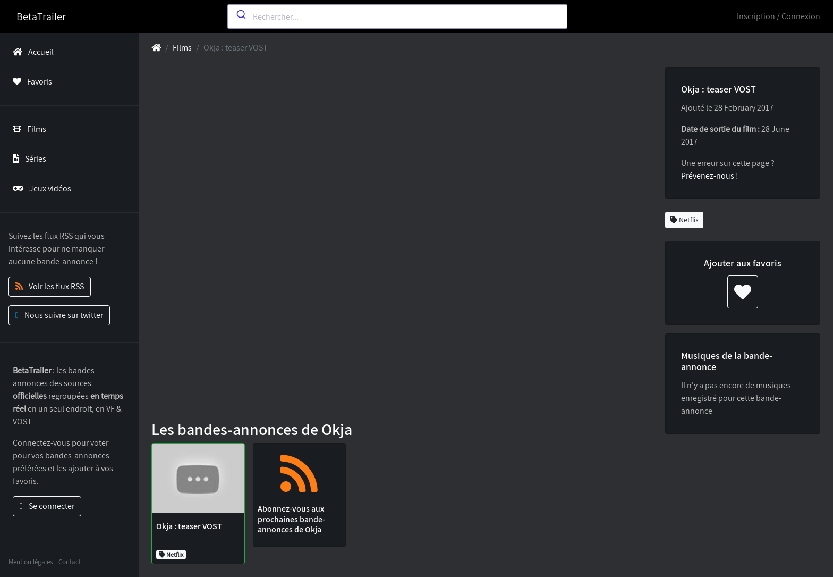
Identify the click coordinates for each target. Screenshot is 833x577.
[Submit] (240, 14)
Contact (69, 561)
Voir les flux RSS (49, 286)
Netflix (684, 219)
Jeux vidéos (39, 188)
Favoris (30, 81)
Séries (27, 158)
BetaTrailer (41, 16)
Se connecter (47, 506)
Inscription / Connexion (778, 16)
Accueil (31, 51)
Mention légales (30, 561)
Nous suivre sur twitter (59, 315)
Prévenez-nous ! (709, 175)
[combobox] (397, 16)
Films (27, 129)
